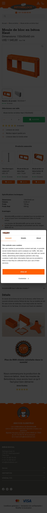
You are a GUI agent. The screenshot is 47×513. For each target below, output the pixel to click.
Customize (24, 278)
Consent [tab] (8, 238)
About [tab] (38, 238)
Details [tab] (23, 238)
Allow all (23, 272)
